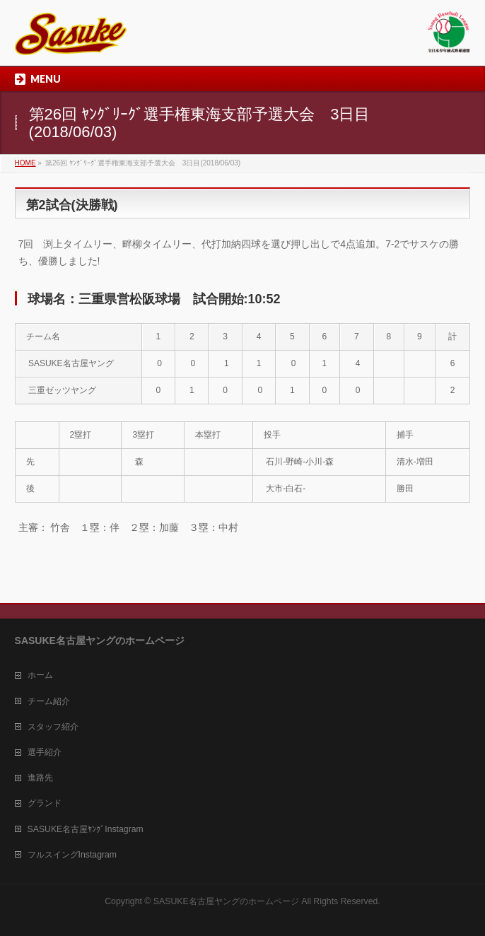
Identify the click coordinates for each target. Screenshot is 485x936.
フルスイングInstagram (72, 855)
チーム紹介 (49, 701)
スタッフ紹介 (53, 727)
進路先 (40, 778)
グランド (45, 803)
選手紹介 (45, 752)
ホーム (40, 675)
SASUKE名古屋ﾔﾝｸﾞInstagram (86, 829)
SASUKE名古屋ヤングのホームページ (226, 901)
